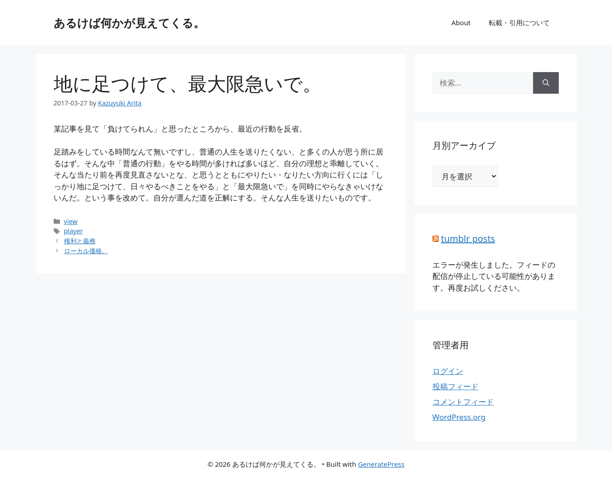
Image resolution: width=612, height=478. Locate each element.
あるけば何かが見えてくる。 (129, 22)
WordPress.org (459, 417)
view (71, 221)
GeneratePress (381, 464)
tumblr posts (468, 238)
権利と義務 (80, 241)
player (73, 231)
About (461, 22)
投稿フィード (456, 386)
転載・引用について (519, 22)
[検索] (546, 83)
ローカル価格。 (86, 250)
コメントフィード (463, 401)
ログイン (448, 371)
